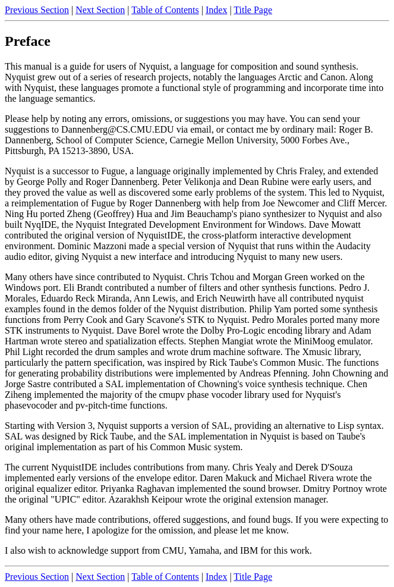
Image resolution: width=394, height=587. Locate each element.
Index (216, 10)
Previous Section (37, 10)
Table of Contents (165, 10)
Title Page (253, 10)
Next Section (100, 10)
